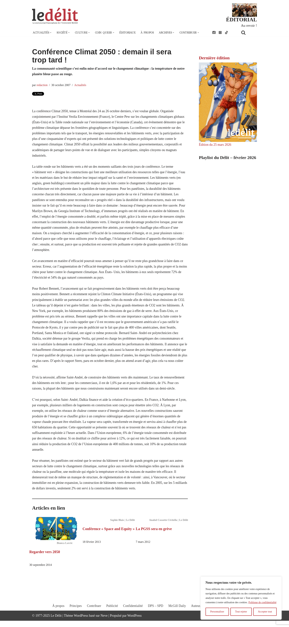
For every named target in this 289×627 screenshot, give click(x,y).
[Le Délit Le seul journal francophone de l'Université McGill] (55, 16)
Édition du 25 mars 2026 (215, 145)
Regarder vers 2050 (44, 558)
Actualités (81, 85)
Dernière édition (214, 58)
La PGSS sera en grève (154, 535)
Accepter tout (265, 611)
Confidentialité (133, 615)
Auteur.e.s (198, 615)
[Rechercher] (248, 32)
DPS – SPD (155, 615)
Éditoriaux (129, 33)
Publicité (112, 615)
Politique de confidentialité (262, 602)
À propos (150, 33)
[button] (51, 33)
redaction (42, 85)
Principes (75, 615)
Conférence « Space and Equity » (109, 535)
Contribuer (93, 615)
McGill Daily (178, 615)
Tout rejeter (241, 611)
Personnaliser (217, 611)
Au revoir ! (249, 25)
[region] (241, 598)
